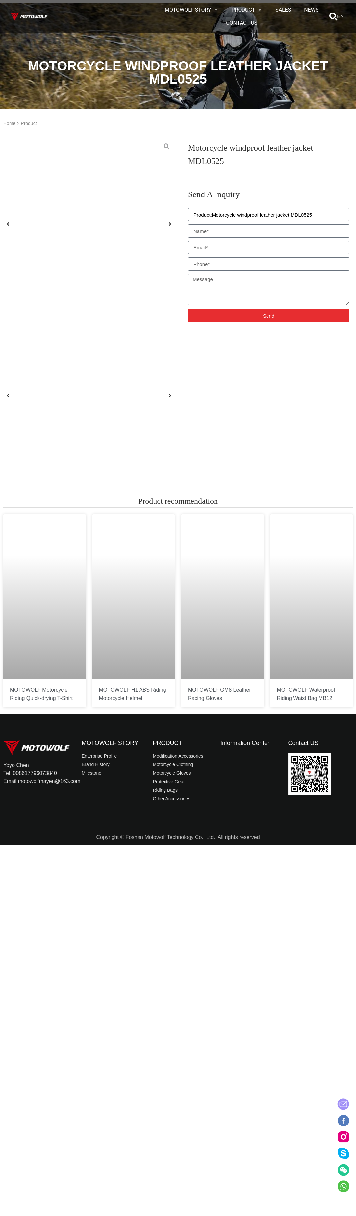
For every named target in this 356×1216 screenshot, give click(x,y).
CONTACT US (241, 23)
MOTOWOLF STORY (191, 9)
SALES (283, 10)
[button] (333, 16)
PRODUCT (247, 9)
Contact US (303, 743)
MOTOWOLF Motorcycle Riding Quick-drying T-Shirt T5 (41, 698)
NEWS (311, 10)
